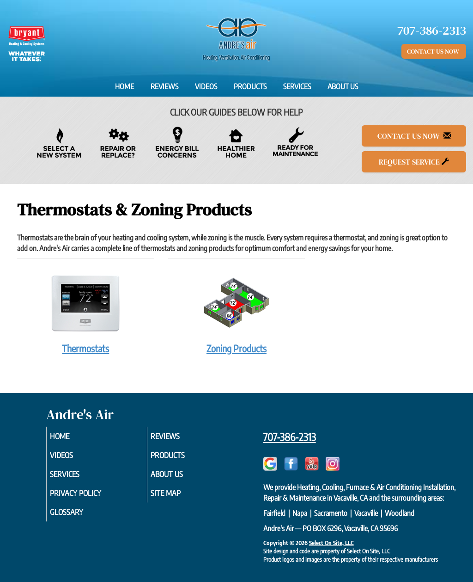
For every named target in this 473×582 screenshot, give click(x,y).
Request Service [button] (414, 162)
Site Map (178, 497)
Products (250, 86)
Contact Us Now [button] (434, 51)
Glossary (79, 518)
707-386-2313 (289, 436)
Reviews (164, 86)
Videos (206, 86)
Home (124, 86)
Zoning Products (236, 311)
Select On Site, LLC (331, 542)
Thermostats (85, 311)
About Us (342, 86)
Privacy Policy (89, 497)
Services (297, 86)
